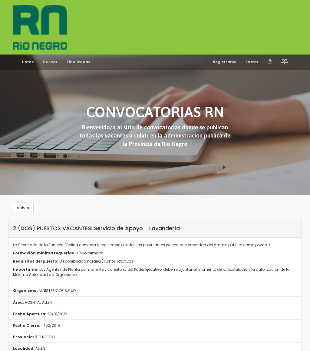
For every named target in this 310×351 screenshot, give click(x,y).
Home (28, 62)
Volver (23, 208)
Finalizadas (78, 62)
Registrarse (224, 62)
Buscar (50, 62)
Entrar (252, 62)
